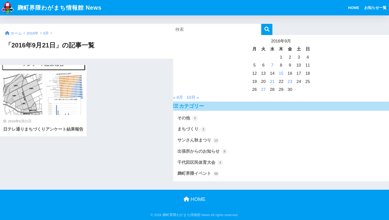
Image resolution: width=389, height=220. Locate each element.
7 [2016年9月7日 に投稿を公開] (272, 65)
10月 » (193, 97)
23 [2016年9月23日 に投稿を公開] (290, 81)
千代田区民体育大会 (200, 163)
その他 (187, 118)
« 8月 (178, 97)
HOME (353, 7)
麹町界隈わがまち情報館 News (51, 7)
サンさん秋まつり (198, 141)
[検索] (266, 29)
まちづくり (191, 129)
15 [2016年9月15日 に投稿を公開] (281, 73)
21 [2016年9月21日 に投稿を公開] (272, 81)
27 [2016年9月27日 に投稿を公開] (263, 89)
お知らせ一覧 (375, 7)
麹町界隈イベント (198, 174)
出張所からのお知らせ (202, 151)
